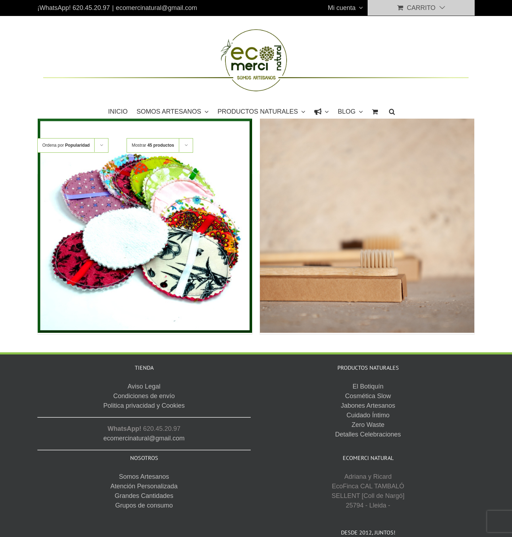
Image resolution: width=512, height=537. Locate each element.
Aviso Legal (307, 502)
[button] (392, 111)
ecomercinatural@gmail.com (156, 7)
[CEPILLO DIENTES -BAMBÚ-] (367, 226)
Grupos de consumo (144, 420)
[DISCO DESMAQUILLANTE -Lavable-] (145, 226)
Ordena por (66, 145)
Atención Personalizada (143, 401)
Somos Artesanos (144, 391)
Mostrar (153, 145)
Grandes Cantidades (143, 410)
